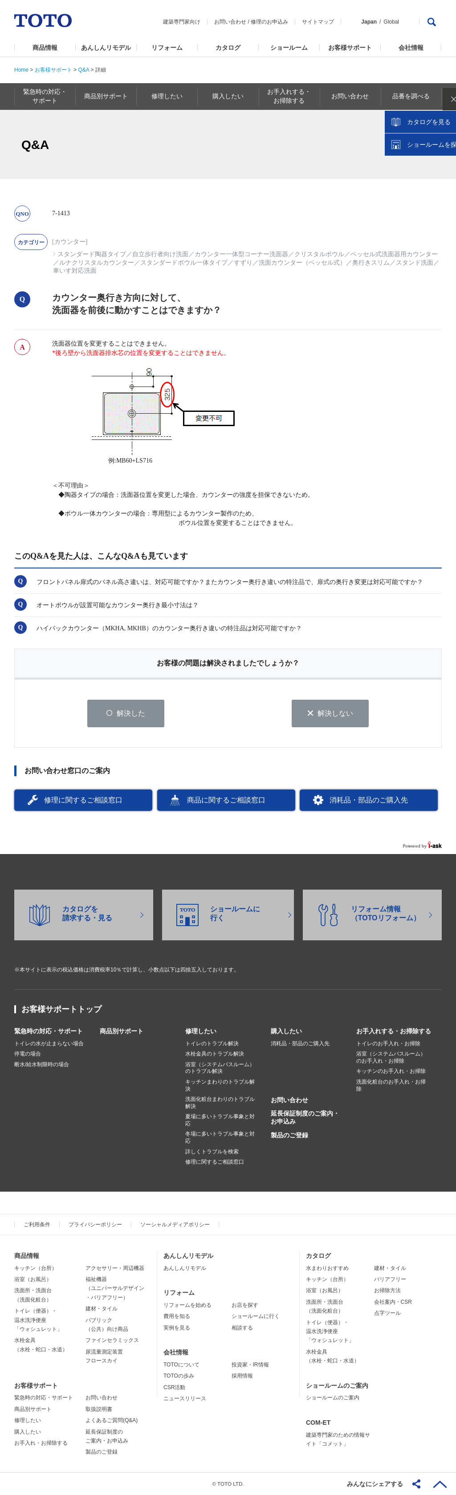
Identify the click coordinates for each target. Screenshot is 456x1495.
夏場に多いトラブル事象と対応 (220, 1120)
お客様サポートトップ (61, 1009)
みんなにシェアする (375, 1483)
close (445, 144)
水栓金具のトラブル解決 (214, 1054)
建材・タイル (102, 1309)
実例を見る (176, 1328)
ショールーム (289, 47)
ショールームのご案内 (337, 1385)
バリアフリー (390, 1280)
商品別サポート (121, 1031)
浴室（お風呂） (33, 1280)
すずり (243, 262)
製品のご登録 (289, 1135)
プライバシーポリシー (95, 1225)
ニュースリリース (184, 1399)
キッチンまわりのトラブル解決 (220, 1085)
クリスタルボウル (319, 254)
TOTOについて (181, 1365)
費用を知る (176, 1317)
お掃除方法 (387, 1291)
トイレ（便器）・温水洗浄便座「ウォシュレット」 (38, 1320)
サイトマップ (318, 22)
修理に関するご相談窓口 (83, 800)
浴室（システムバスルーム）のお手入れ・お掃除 (391, 1057)
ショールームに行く (256, 1317)
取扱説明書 (99, 1409)
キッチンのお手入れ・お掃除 (391, 1071)
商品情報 (45, 47)
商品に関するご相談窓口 (226, 800)
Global (391, 22)
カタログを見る (420, 167)
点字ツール (387, 1313)
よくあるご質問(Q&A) (112, 1421)
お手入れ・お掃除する (41, 1443)
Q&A (83, 70)
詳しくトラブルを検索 (212, 1151)
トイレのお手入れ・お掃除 (388, 1043)
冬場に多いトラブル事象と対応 (220, 1137)
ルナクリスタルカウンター (96, 262)
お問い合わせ (230, 22)
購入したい (286, 1031)
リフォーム (167, 47)
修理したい (200, 1031)
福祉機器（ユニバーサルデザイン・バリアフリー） (115, 1289)
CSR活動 (174, 1387)
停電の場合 (27, 1054)
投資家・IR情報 (250, 1365)
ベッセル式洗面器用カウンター (394, 254)
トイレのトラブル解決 (212, 1043)
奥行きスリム (371, 262)
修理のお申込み (269, 22)
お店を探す (245, 1305)
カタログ (228, 47)
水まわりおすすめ (327, 1268)
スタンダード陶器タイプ (91, 254)
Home (21, 70)
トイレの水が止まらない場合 (49, 1043)
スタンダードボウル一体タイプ (184, 262)
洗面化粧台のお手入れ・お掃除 (391, 1085)
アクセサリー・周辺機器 (115, 1268)
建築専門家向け (181, 22)
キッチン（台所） (35, 1268)
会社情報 (411, 47)
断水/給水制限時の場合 (41, 1065)
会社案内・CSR (393, 1302)
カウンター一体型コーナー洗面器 (241, 254)
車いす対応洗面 (75, 270)
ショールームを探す (426, 189)
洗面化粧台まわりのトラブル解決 (220, 1103)
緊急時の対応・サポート (48, 1031)
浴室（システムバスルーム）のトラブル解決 (220, 1068)
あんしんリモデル (106, 47)
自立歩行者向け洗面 (160, 254)
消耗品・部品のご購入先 (369, 800)
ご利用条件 (37, 1225)
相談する (242, 1328)
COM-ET (318, 1422)
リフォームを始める (187, 1305)
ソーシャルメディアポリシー (175, 1225)
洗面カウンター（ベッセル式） (302, 262)
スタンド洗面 (414, 262)
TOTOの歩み (178, 1376)
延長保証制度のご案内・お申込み (305, 1117)
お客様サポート (350, 47)
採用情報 (242, 1376)
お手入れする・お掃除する (393, 1031)
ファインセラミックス (112, 1341)
